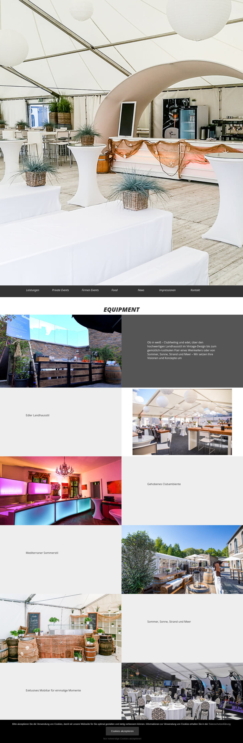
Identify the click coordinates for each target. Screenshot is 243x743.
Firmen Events (90, 290)
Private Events (60, 290)
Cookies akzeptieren (122, 731)
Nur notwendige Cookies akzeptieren (122, 738)
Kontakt (196, 290)
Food (115, 290)
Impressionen (168, 290)
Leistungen (32, 290)
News (142, 290)
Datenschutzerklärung (219, 724)
